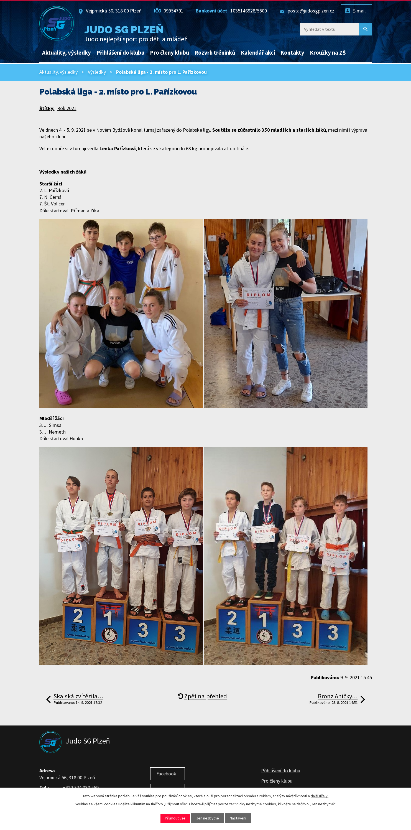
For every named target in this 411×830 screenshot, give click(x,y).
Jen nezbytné (207, 818)
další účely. (319, 795)
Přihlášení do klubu (120, 52)
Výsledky (97, 72)
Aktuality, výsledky (66, 52)
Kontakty (292, 52)
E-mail (359, 10)
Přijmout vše (175, 818)
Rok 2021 (66, 108)
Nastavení (238, 818)
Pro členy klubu (169, 52)
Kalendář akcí (258, 52)
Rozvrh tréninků (215, 52)
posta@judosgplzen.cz (311, 10)
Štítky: (47, 108)
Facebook (166, 773)
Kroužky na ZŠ (328, 52)
